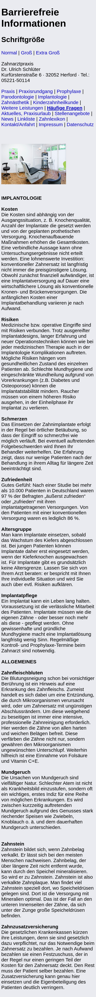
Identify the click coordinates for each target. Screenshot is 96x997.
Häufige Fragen (64, 108)
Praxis (8, 91)
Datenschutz (80, 124)
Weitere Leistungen (22, 108)
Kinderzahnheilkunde (55, 102)
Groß (26, 52)
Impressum (51, 124)
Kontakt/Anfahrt (18, 124)
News (7, 119)
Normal (9, 52)
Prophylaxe (69, 91)
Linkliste (26, 119)
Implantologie (52, 97)
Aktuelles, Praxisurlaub (26, 113)
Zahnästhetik (15, 102)
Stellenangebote (72, 113)
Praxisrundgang (36, 91)
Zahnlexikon (52, 119)
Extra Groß (48, 52)
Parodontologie (17, 97)
